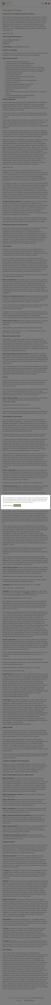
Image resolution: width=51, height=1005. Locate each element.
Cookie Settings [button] (8, 505)
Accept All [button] (17, 505)
